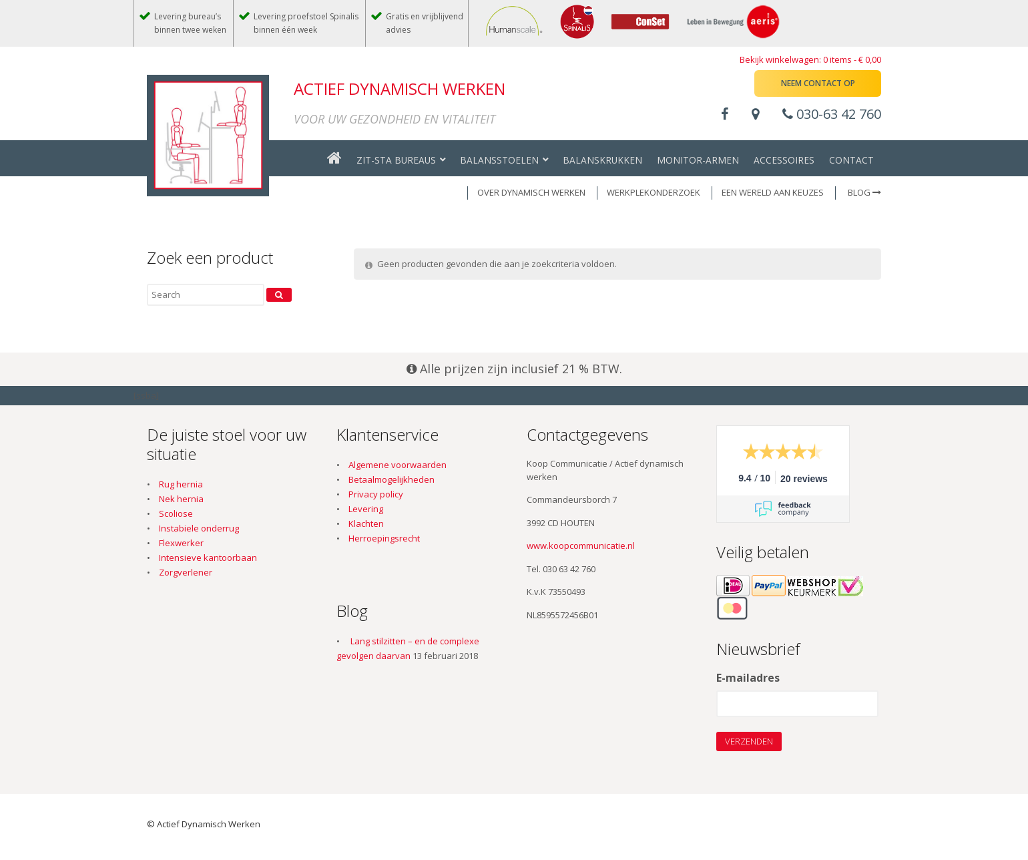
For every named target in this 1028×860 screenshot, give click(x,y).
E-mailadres (748, 678)
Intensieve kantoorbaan (208, 558)
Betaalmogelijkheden (391, 479)
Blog (864, 192)
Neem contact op (818, 83)
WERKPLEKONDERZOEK (653, 192)
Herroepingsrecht (384, 538)
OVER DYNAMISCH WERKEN (531, 192)
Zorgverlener (185, 572)
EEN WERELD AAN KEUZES (773, 192)
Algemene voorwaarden (397, 465)
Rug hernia (181, 484)
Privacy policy (375, 494)
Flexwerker (181, 543)
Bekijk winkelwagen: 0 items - (810, 59)
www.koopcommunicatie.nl (581, 546)
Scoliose (176, 513)
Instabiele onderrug (199, 528)
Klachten (366, 523)
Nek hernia (181, 499)
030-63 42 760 (831, 114)
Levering (365, 509)
